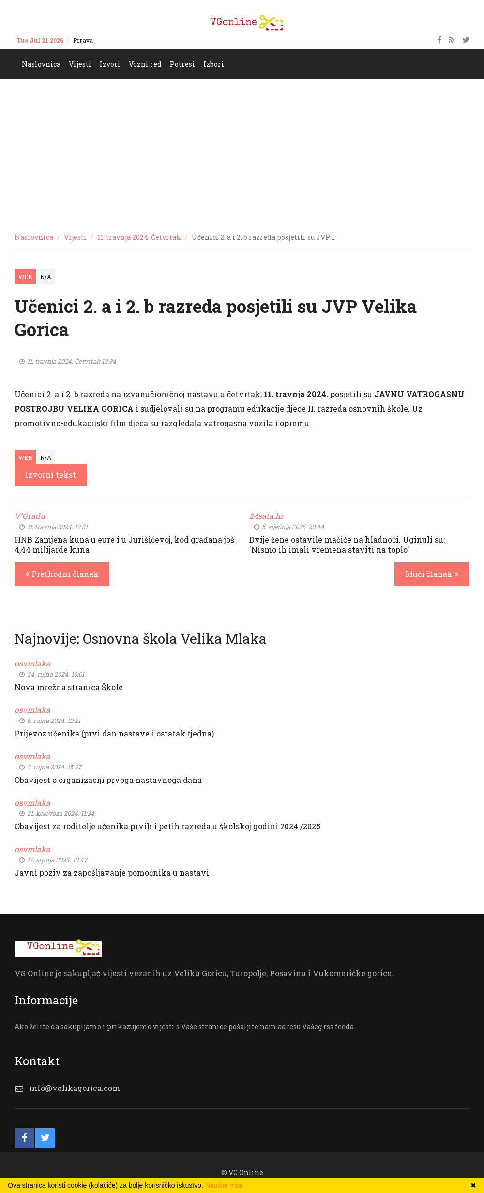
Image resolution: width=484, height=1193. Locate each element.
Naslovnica (41, 64)
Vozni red (145, 64)
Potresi (182, 64)
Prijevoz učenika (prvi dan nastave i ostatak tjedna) (114, 733)
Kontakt (114, 40)
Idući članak (432, 574)
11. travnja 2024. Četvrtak (139, 237)
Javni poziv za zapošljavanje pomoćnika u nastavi (112, 873)
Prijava (83, 40)
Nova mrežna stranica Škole (69, 687)
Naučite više (223, 1185)
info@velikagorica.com (74, 1088)
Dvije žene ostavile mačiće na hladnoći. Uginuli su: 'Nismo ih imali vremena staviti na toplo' (347, 544)
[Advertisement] (242, 152)
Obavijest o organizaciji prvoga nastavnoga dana (108, 780)
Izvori (110, 64)
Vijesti (80, 64)
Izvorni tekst (50, 475)
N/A (45, 276)
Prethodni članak (62, 574)
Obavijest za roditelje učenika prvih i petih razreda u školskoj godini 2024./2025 (167, 826)
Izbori (213, 64)
